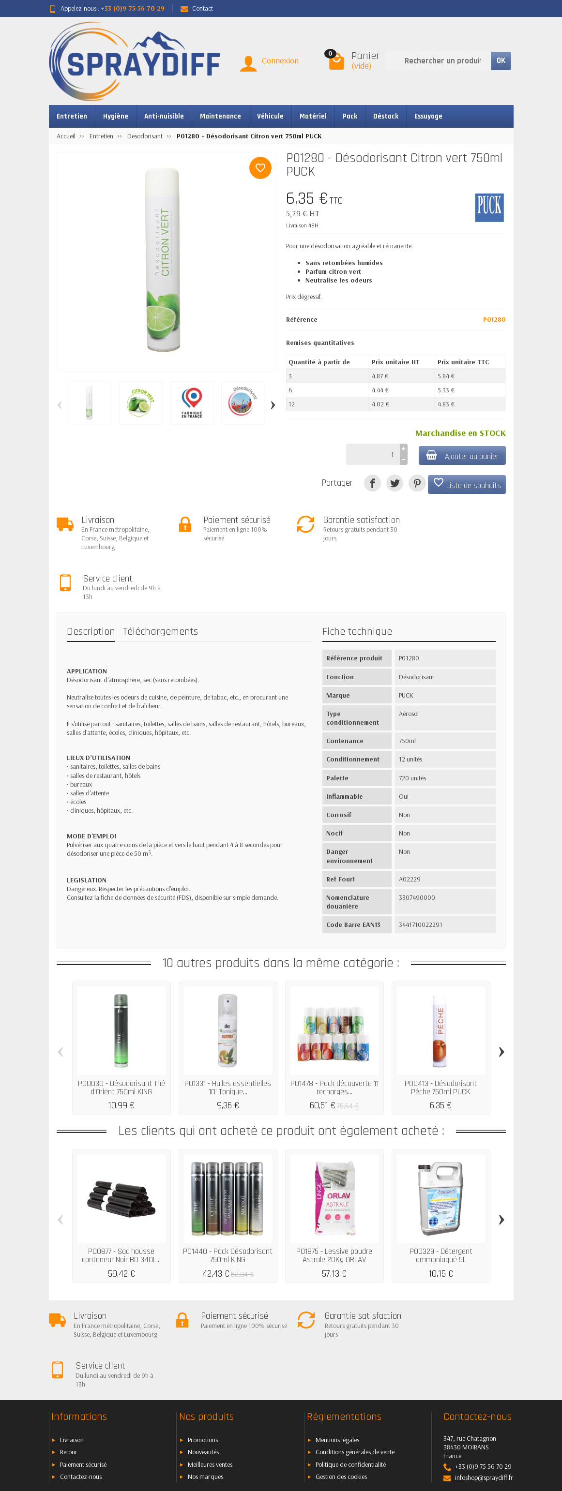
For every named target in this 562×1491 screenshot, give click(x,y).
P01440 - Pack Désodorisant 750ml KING (228, 1206)
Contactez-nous (81, 1387)
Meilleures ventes (210, 1374)
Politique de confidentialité (351, 1374)
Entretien (72, 116)
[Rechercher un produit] (438, 61)
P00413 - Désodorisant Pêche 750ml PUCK (441, 1038)
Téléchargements (160, 582)
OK (501, 60)
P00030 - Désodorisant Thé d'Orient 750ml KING (121, 1038)
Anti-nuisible (164, 116)
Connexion (280, 60)
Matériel (313, 116)
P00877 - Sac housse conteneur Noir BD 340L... (121, 1206)
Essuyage (428, 116)
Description (91, 582)
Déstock (385, 116)
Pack (350, 116)
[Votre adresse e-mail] (259, 1424)
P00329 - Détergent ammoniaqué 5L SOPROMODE (441, 1210)
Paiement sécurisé (83, 1374)
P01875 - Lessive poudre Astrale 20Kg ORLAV (334, 1206)
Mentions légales (337, 1349)
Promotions (203, 1349)
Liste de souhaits (467, 484)
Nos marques (205, 1387)
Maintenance (220, 116)
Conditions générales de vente (355, 1362)
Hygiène (115, 116)
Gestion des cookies (341, 1387)
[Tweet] (394, 483)
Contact (197, 8)
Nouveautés (203, 1362)
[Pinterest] (417, 483)
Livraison (72, 1349)
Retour (68, 1362)
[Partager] (372, 483)
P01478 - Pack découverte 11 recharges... (334, 1038)
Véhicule (270, 116)
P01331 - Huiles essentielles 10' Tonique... (227, 1038)
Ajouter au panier (461, 456)
